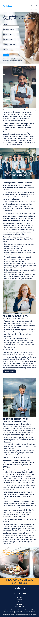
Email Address (8, 40)
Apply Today (9, 371)
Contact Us (34, 7)
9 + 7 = (5, 50)
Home (35, 3)
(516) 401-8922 (33, 9)
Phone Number (8, 34)
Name (5, 24)
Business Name (8, 29)
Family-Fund (7, 6)
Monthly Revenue (9, 45)
